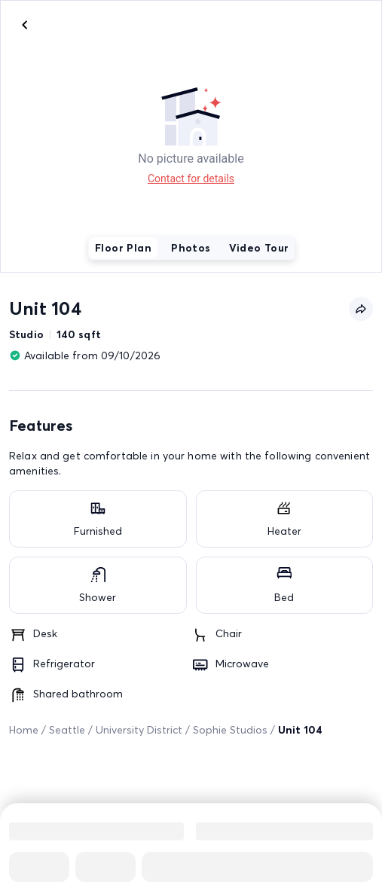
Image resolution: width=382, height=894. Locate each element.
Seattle (67, 730)
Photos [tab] (190, 248)
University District (139, 730)
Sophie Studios (230, 730)
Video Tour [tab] (259, 248)
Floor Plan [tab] (123, 248)
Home (23, 730)
